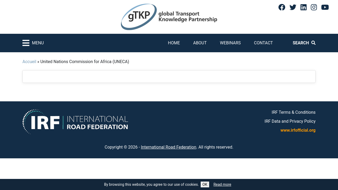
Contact (263, 42)
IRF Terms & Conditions (294, 112)
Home (174, 42)
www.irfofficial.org (298, 130)
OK (205, 184)
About (199, 42)
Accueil (29, 61)
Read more (222, 184)
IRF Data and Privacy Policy (290, 121)
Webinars (230, 42)
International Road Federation (168, 147)
